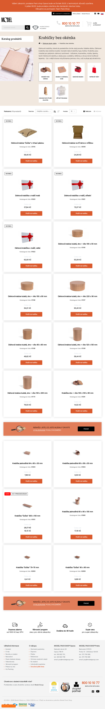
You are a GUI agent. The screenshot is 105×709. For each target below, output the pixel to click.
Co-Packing (9, 669)
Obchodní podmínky (37, 649)
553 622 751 (61, 654)
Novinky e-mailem (11, 654)
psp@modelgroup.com (91, 659)
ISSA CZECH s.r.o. (32, 700)
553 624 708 (61, 657)
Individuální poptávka (38, 664)
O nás (7, 651)
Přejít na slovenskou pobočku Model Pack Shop (56, 700)
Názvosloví (9, 656)
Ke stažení (34, 661)
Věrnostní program (12, 664)
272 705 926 (86, 654)
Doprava (33, 651)
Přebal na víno (10, 666)
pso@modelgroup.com (65, 659)
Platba (33, 654)
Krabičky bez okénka (67, 43)
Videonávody (10, 661)
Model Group (39, 685)
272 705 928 (86, 657)
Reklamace (34, 656)
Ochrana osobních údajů (39, 659)
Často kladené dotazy (13, 659)
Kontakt (8, 649)
